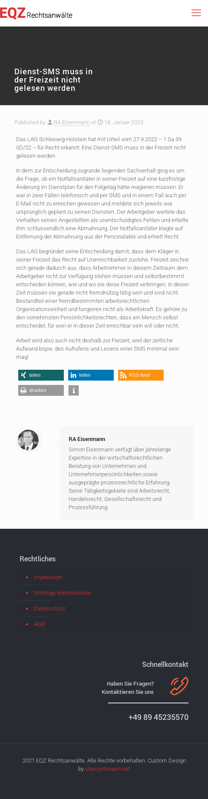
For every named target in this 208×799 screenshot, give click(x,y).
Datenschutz (49, 608)
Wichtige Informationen (62, 593)
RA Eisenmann (72, 122)
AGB (39, 624)
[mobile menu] (196, 13)
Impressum (48, 577)
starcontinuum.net (107, 769)
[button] (41, 375)
